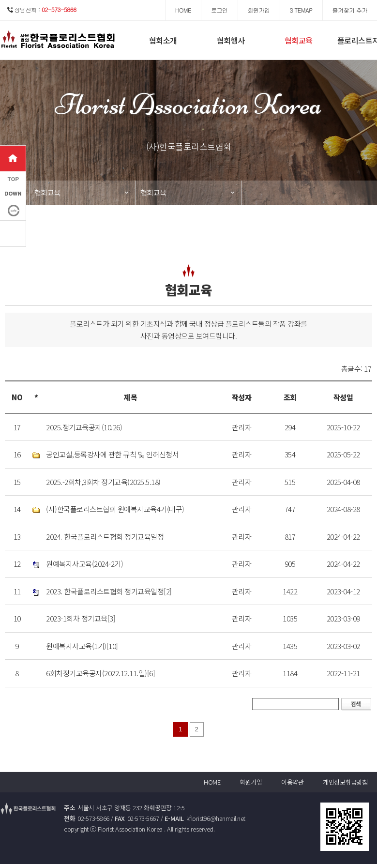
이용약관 (292, 782)
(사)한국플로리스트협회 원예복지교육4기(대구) (115, 509)
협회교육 (299, 40)
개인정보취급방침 (345, 782)
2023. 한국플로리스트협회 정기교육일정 (105, 591)
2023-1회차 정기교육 (76, 618)
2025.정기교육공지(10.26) (84, 427)
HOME (212, 782)
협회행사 (231, 40)
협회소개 (163, 40)
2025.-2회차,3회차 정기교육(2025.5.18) (103, 482)
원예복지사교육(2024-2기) (84, 564)
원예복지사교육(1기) (76, 646)
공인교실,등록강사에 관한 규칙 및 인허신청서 (112, 454)
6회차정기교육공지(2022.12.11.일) (96, 673)
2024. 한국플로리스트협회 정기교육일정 (105, 536)
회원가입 (251, 782)
